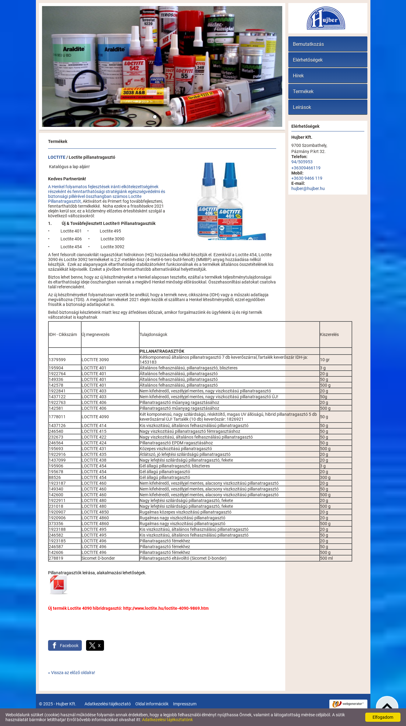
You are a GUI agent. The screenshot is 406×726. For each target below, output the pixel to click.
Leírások (302, 107)
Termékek (303, 91)
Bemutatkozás (308, 44)
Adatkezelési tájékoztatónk (167, 719)
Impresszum (184, 703)
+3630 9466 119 (306, 178)
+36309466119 (306, 167)
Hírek (298, 76)
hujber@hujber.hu (308, 188)
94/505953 (302, 161)
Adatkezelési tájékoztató (108, 703)
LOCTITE (56, 157)
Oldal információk (151, 703)
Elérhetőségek (308, 60)
